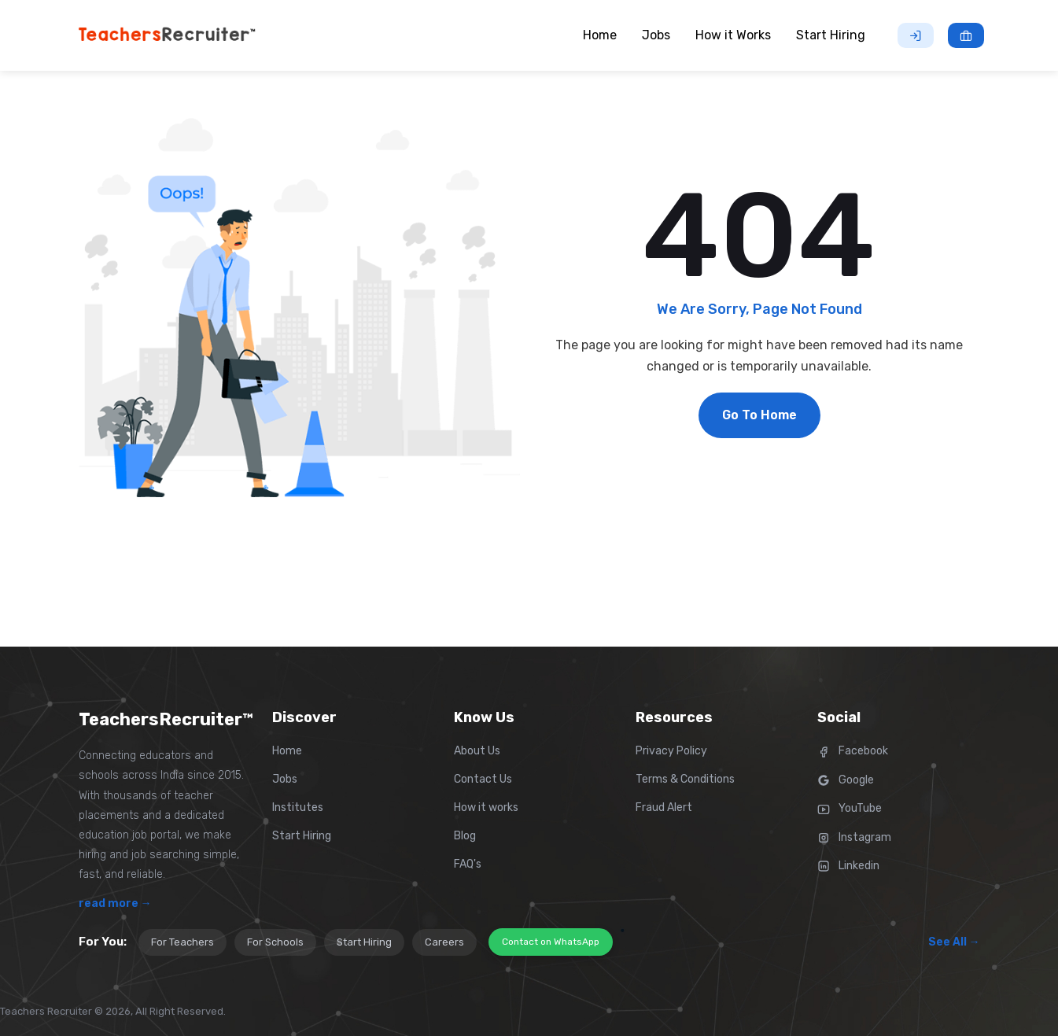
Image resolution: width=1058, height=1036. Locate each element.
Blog (465, 835)
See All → (954, 942)
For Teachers (182, 942)
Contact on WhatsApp (550, 941)
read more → (115, 903)
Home (287, 751)
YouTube (849, 808)
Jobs (284, 779)
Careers (444, 942)
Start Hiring (301, 835)
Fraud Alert (664, 807)
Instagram (854, 837)
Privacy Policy (671, 751)
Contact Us (483, 779)
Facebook (852, 751)
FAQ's (467, 864)
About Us (477, 751)
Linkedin (848, 865)
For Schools (275, 942)
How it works (486, 807)
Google (845, 780)
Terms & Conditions (685, 779)
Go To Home (759, 414)
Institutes (297, 807)
